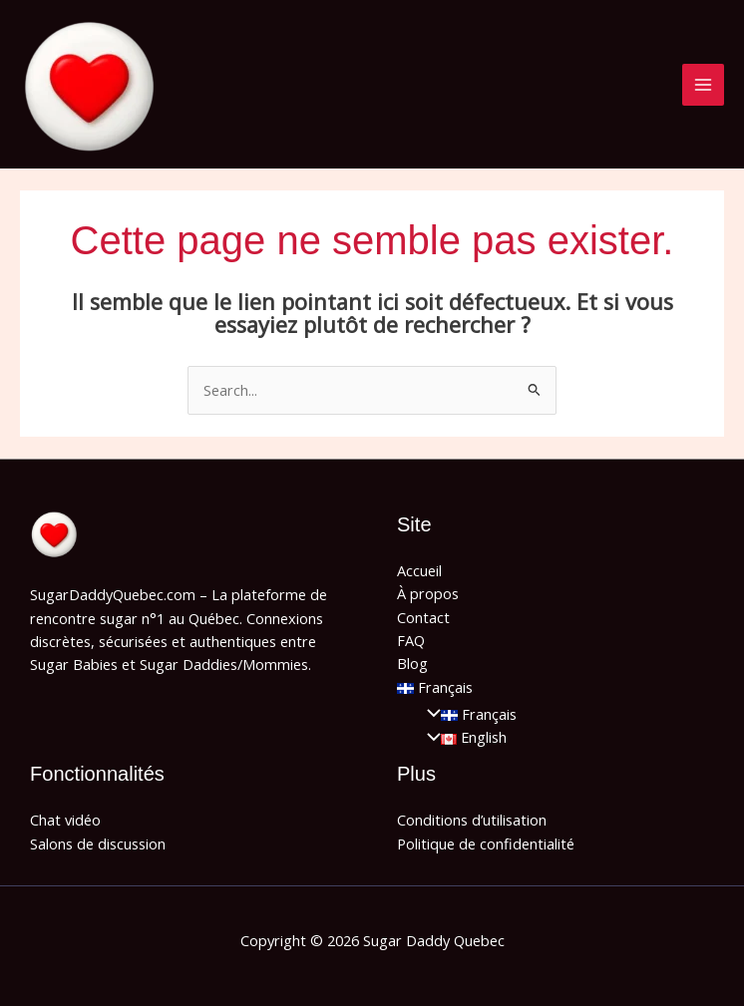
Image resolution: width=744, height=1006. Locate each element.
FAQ (411, 640)
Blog (412, 663)
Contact (423, 617)
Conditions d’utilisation (472, 820)
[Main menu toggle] (703, 85)
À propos (428, 593)
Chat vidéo (65, 820)
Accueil (419, 570)
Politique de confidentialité (485, 843)
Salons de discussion (98, 843)
